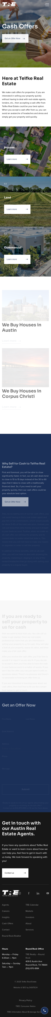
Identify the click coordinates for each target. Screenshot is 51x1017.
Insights (5, 917)
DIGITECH (33, 987)
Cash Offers (7, 923)
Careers (5, 911)
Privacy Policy (25, 1000)
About (28, 923)
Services (30, 929)
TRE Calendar (32, 905)
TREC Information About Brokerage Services (25, 1012)
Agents (5, 905)
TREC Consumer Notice (25, 1006)
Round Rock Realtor (11, 936)
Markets (29, 911)
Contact (6, 929)
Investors (30, 917)
